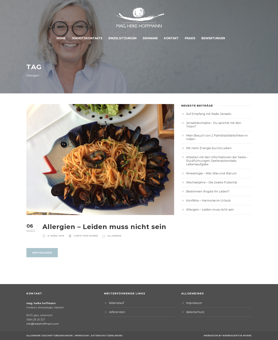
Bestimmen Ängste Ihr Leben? (205, 180)
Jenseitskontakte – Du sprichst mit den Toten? (215, 122)
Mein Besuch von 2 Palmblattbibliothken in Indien (217, 132)
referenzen (116, 312)
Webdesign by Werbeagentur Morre (229, 335)
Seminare (149, 38)
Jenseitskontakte (89, 38)
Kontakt (170, 38)
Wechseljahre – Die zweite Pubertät (208, 171)
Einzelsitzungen (123, 38)
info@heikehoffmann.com (40, 323)
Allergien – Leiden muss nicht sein (99, 226)
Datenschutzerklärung (105, 335)
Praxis (188, 38)
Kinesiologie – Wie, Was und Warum (209, 162)
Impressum (81, 335)
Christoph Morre (83, 236)
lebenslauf (115, 302)
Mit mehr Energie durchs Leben (206, 141)
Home (64, 38)
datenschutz (193, 312)
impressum (193, 302)
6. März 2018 (55, 236)
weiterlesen (41, 252)
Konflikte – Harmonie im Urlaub (205, 189)
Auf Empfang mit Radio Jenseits (206, 113)
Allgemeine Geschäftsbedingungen (49, 335)
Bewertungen (210, 38)
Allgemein (109, 236)
